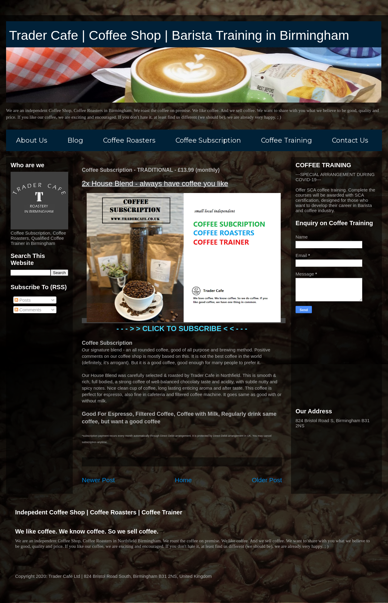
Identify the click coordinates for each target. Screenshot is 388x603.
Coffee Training (286, 140)
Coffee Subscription (208, 140)
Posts (23, 300)
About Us (31, 140)
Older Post (267, 479)
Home (183, 479)
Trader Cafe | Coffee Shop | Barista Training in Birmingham (179, 35)
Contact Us (350, 140)
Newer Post (98, 479)
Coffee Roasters (129, 140)
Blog (75, 140)
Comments (28, 309)
